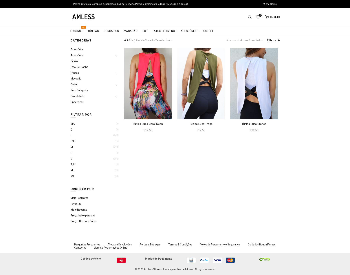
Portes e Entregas (150, 244)
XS (72, 176)
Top (145, 31)
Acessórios (189, 31)
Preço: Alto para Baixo (83, 221)
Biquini (74, 61)
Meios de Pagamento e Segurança (220, 244)
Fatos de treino (164, 31)
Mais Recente (79, 209)
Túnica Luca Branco (254, 124)
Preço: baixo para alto (83, 215)
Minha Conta (270, 4)
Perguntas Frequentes (87, 244)
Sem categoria (79, 90)
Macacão (131, 31)
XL (72, 170)
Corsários (111, 31)
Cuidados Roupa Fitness (262, 244)
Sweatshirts (78, 96)
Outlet (208, 31)
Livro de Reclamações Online (110, 247)
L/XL (73, 141)
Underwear (77, 102)
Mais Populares (79, 197)
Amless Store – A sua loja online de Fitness (168, 269)
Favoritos (76, 203)
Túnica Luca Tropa (200, 124)
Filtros (271, 40)
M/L (73, 123)
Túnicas (93, 31)
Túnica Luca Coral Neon (148, 124)
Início (130, 40)
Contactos (80, 247)
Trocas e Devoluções (120, 244)
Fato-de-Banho (79, 67)
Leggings (77, 29)
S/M (73, 164)
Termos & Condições (180, 244)
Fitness (75, 72)
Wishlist (260, 15)
